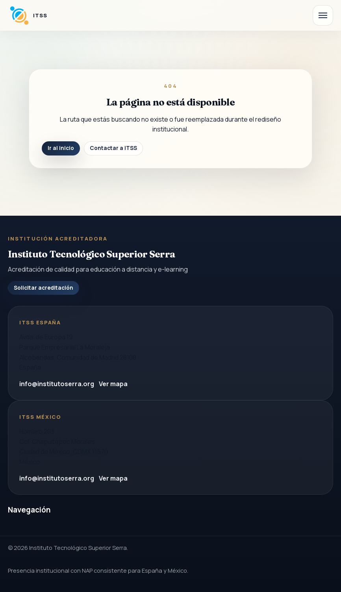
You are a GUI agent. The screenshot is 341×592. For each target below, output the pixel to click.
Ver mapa (113, 383)
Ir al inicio (61, 148)
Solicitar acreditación (43, 287)
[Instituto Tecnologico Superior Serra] (27, 15)
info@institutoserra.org (56, 383)
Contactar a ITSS (113, 148)
